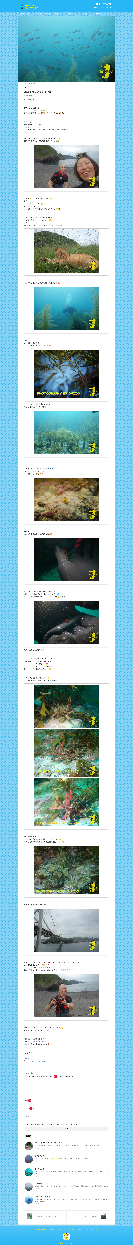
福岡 (40, 1061)
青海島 (43, 1061)
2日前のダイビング (41, 1183)
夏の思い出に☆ (40, 1155)
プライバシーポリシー (91, 1229)
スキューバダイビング (32, 1061)
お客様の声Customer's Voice (69, 14)
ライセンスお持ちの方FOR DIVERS (54, 14)
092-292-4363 (103, 4)
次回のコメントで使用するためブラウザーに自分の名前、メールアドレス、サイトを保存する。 (54, 1124)
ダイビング (29, 1058)
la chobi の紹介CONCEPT (25, 14)
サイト (27, 1116)
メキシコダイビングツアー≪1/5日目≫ (47, 1142)
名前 (28, 1100)
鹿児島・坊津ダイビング (42, 1229)
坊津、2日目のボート (42, 1196)
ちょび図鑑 (71, 1229)
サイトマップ (80, 1229)
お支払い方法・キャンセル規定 (58, 1229)
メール (29, 1108)
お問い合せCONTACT (99, 14)
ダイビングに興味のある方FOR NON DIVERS (40, 14)
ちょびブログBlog (84, 14)
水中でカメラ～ (40, 1168)
